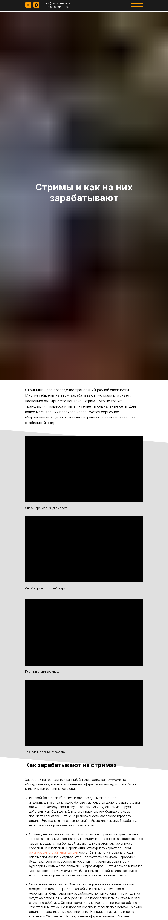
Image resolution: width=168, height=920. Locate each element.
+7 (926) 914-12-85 (57, 6)
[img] (101, 5)
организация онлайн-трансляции (53, 852)
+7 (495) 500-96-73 (58, 3)
